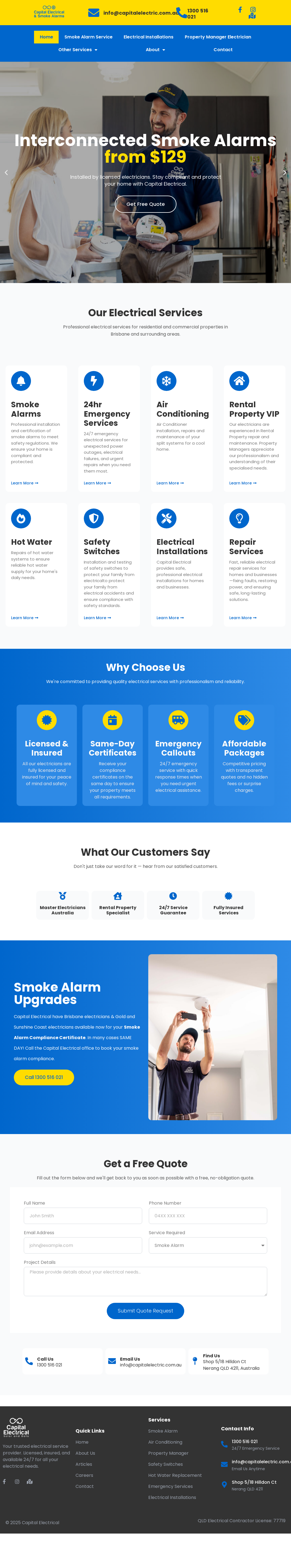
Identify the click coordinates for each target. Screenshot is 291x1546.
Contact (223, 49)
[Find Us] (195, 1361)
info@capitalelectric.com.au (141, 12)
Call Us (45, 1359)
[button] (6, 172)
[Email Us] (112, 1361)
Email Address (39, 1233)
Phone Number (165, 1203)
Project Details (40, 1262)
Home (46, 37)
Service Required (167, 1233)
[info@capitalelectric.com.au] (93, 12)
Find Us (211, 1356)
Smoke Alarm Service (88, 37)
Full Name (34, 1203)
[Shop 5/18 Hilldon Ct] (224, 1484)
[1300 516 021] (181, 12)
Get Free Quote (145, 204)
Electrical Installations (148, 37)
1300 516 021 (197, 13)
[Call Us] (29, 1361)
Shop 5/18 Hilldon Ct (254, 1482)
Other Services (77, 50)
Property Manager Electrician (218, 37)
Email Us (130, 1359)
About (155, 50)
